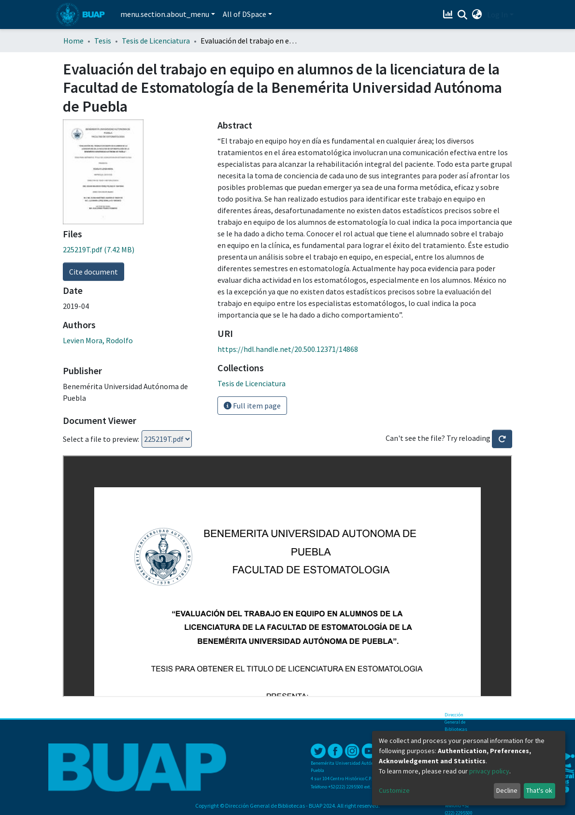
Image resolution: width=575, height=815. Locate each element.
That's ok (539, 790)
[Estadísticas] (449, 14)
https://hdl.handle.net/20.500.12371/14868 (287, 349)
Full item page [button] (252, 405)
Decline (507, 790)
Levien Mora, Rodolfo (98, 340)
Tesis (102, 40)
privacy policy (489, 771)
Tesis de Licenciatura (156, 40)
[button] (477, 14)
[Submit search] (462, 15)
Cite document (93, 272)
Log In (497, 14)
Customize (394, 790)
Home (73, 40)
